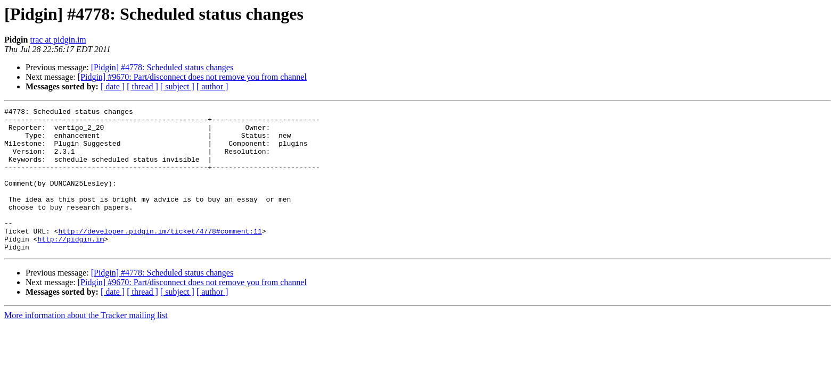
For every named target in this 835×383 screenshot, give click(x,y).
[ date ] (113, 86)
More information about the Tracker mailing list (86, 343)
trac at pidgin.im (58, 39)
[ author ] (212, 86)
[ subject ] (177, 86)
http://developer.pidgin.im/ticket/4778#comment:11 (159, 256)
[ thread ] (142, 86)
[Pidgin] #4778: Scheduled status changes (162, 67)
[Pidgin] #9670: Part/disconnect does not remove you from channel (192, 76)
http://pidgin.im (70, 266)
